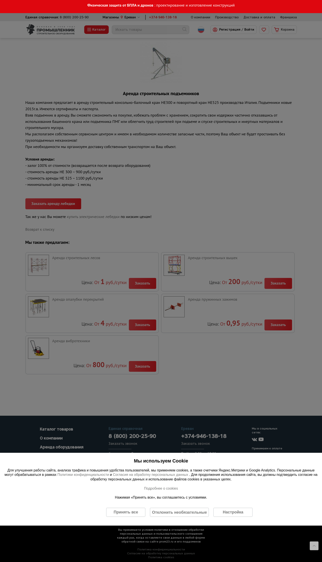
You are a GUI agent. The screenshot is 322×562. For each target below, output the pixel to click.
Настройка (233, 512)
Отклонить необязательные (179, 512)
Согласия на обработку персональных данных (151, 474)
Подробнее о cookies (161, 488)
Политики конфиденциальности (83, 474)
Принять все (126, 512)
